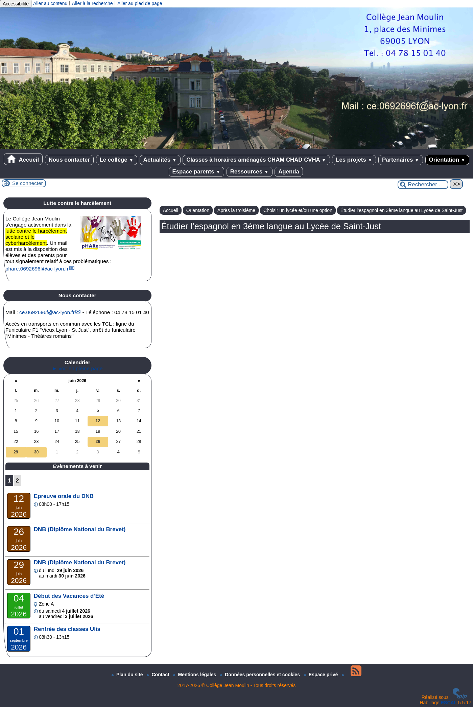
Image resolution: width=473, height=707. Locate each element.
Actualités (160, 160)
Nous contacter (69, 160)
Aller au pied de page (139, 3)
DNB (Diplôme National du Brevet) (79, 529)
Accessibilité (16, 3)
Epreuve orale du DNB (64, 496)
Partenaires (400, 160)
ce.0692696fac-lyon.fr (47, 312)
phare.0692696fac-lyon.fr (37, 269)
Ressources (249, 171)
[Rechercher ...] (423, 184)
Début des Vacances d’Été (69, 596)
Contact (158, 674)
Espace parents (196, 171)
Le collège (117, 160)
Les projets (354, 160)
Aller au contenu (50, 3)
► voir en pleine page (77, 368)
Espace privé (321, 674)
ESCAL (449, 702)
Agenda (288, 171)
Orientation (447, 160)
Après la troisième (236, 210)
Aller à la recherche (92, 3)
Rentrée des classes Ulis (67, 629)
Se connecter (27, 183)
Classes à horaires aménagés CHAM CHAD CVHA (256, 160)
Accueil (23, 159)
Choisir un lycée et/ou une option (297, 210)
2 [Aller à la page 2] (17, 480)
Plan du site (128, 674)
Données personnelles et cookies (260, 674)
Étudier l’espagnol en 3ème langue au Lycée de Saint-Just (401, 210)
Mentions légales (195, 674)
